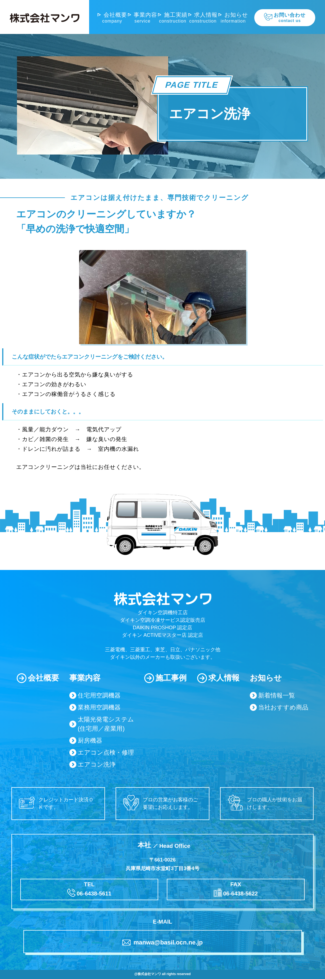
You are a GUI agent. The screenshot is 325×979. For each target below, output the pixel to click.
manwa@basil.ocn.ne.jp (162, 942)
